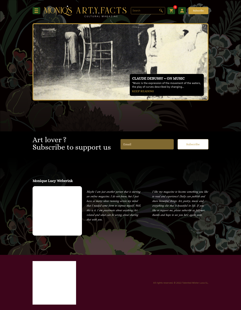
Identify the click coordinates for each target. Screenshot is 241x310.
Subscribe (198, 10)
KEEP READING (143, 91)
